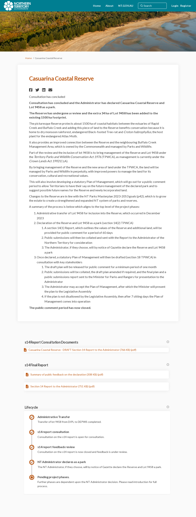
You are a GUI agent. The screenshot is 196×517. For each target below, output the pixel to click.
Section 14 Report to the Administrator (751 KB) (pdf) (62, 386)
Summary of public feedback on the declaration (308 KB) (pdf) (66, 374)
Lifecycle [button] (97, 407)
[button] (31, 90)
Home (28, 58)
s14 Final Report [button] (97, 365)
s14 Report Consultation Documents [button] (97, 342)
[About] (109, 6)
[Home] (97, 6)
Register (185, 5)
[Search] (152, 6)
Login (175, 5)
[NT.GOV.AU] (125, 6)
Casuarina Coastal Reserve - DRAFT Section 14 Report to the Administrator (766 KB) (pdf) (82, 349)
